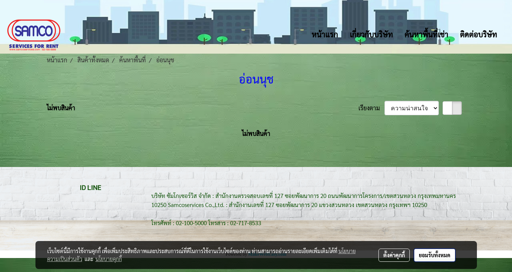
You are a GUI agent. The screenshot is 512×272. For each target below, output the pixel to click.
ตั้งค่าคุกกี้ (394, 255)
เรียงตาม (371, 108)
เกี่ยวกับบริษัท (371, 34)
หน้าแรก (325, 34)
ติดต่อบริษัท (478, 34)
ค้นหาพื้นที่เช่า (426, 34)
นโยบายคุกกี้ (108, 258)
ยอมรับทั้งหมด (434, 255)
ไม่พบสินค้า (61, 108)
